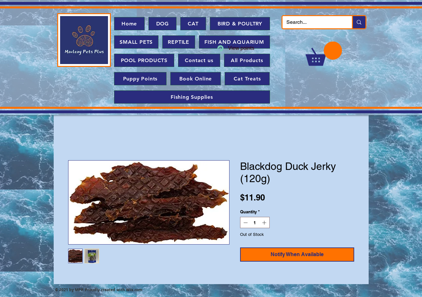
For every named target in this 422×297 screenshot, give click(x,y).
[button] (324, 54)
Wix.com (134, 289)
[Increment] (265, 222)
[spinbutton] (254, 222)
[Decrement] (245, 222)
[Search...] (312, 22)
